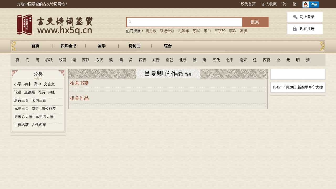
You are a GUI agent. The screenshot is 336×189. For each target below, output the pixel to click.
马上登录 (307, 17)
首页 (35, 46)
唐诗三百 (21, 100)
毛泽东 (183, 31)
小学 (18, 84)
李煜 (233, 31)
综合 (168, 46)
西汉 (86, 60)
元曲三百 (21, 109)
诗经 (51, 92)
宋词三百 (39, 100)
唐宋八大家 (23, 117)
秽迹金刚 (167, 31)
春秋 (49, 60)
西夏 (266, 60)
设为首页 (248, 4)
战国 (62, 60)
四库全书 (68, 46)
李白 (207, 31)
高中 (37, 84)
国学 (102, 46)
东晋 (156, 60)
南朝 (169, 60)
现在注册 (307, 29)
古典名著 (21, 125)
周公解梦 (48, 109)
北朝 (183, 60)
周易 (41, 92)
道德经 (29, 92)
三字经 (219, 31)
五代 (216, 60)
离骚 (243, 31)
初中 (28, 84)
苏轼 (196, 31)
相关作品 (79, 98)
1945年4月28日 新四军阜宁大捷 (298, 87)
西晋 (142, 60)
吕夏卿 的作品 (163, 73)
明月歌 (150, 31)
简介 (187, 74)
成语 (35, 109)
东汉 (99, 60)
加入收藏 (269, 4)
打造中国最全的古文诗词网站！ (43, 4)
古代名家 (39, 125)
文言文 (49, 84)
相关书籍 (79, 83)
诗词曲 (134, 46)
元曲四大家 (44, 117)
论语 (18, 92)
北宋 (229, 60)
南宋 (243, 60)
